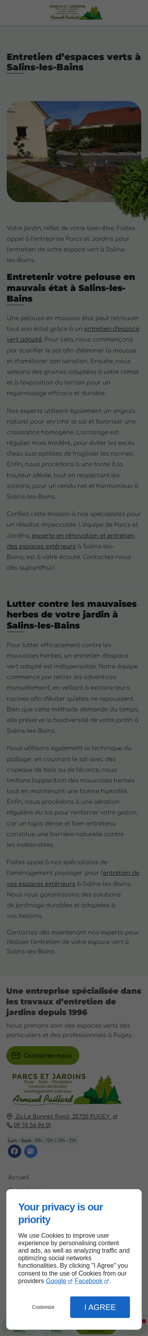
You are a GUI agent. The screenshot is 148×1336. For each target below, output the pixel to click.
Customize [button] (43, 1307)
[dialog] (74, 1259)
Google (56, 1281)
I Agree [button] (100, 1307)
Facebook (88, 1281)
